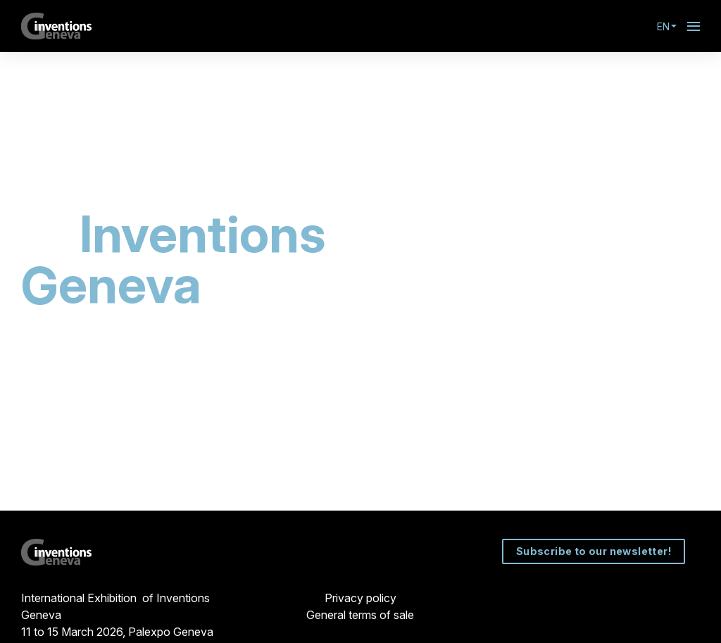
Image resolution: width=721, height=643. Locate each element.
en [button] (667, 26)
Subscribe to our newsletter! (594, 551)
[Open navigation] (693, 26)
